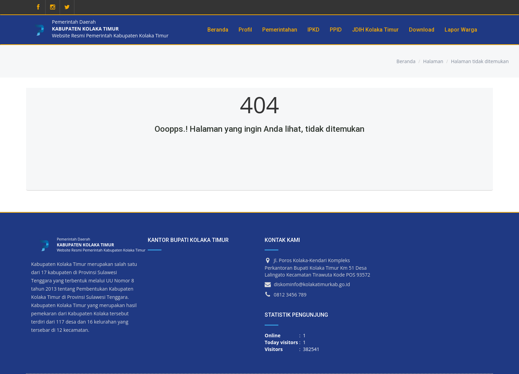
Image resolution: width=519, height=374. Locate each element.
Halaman (433, 61)
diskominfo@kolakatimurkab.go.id (312, 284)
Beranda (406, 61)
